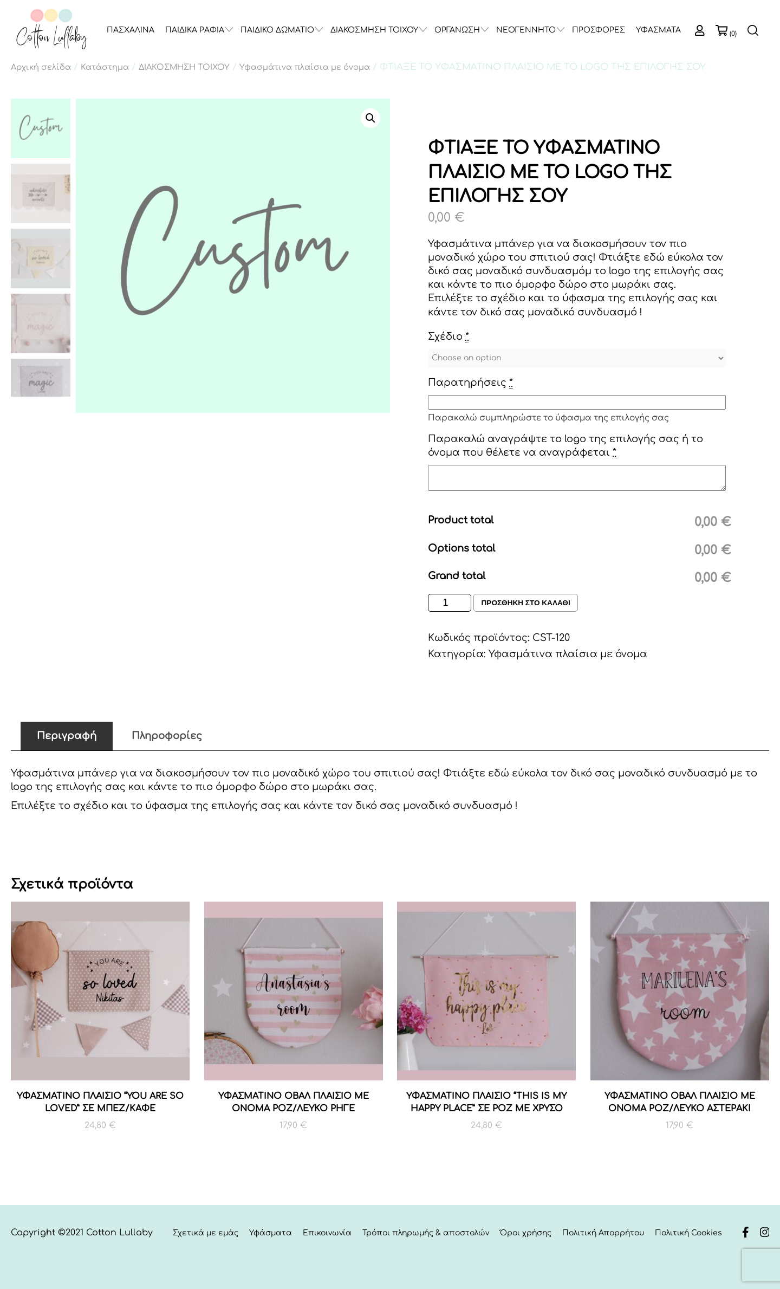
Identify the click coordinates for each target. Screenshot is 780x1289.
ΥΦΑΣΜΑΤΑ (658, 30)
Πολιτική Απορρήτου (603, 1233)
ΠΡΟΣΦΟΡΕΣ (598, 30)
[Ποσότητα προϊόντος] (449, 603)
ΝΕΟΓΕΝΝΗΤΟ (526, 30)
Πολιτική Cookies (688, 1233)
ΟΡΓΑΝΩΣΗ (457, 30)
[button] (370, 118)
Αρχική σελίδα (41, 67)
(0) (733, 33)
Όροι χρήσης (525, 1233)
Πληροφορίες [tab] (167, 735)
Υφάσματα (270, 1233)
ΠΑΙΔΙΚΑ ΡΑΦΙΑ (194, 30)
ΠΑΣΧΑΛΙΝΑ (130, 30)
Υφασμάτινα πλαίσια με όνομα (304, 67)
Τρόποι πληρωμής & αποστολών (425, 1233)
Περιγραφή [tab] (66, 735)
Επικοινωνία (327, 1233)
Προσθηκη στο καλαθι (527, 603)
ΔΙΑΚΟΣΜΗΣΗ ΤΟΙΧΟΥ (374, 30)
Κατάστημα (105, 67)
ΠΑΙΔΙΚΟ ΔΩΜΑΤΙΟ (277, 30)
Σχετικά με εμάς (205, 1233)
